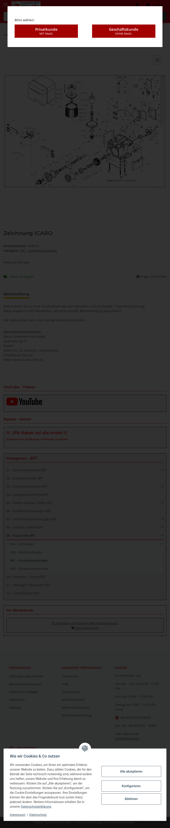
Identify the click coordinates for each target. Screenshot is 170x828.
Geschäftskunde (123, 27)
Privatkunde (46, 27)
